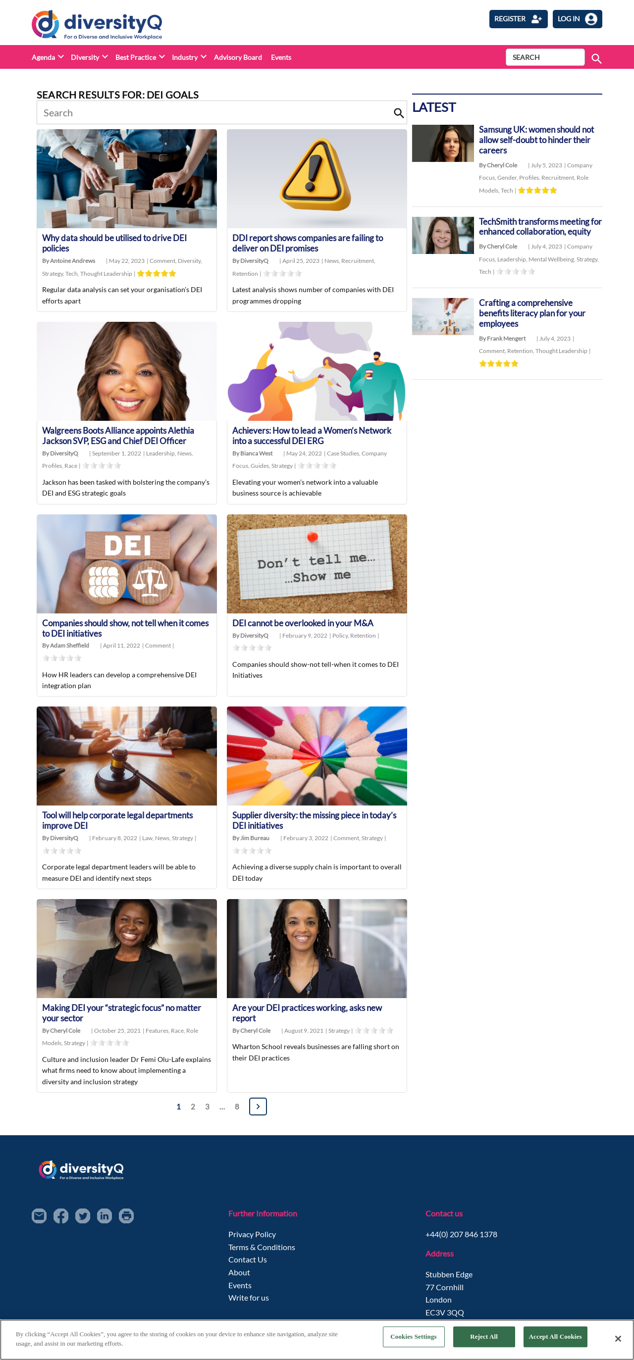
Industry (185, 57)
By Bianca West (252, 454)
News (332, 261)
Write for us (248, 1301)
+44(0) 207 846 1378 (461, 1238)
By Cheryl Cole (61, 1034)
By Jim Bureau (250, 841)
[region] (317, 1339)
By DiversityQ (250, 261)
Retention (245, 274)
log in (577, 19)
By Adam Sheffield (65, 648)
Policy (341, 637)
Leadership (161, 454)
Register (518, 19)
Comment (164, 261)
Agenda (43, 57)
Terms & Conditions (261, 1250)
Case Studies (344, 454)
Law (148, 841)
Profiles (53, 467)
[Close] (618, 1339)
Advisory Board (238, 57)
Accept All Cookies (555, 1338)
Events (281, 57)
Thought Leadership (106, 274)
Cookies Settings (413, 1338)
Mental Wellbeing (552, 271)
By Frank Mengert (502, 351)
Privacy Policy (252, 1238)
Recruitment (358, 261)
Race (70, 467)
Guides (261, 467)
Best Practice (135, 57)
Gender (508, 179)
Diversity (85, 57)
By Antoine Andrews (68, 261)
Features (158, 1034)
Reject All (484, 1338)
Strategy (53, 274)
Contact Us (247, 1263)
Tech (72, 274)
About (239, 1276)
